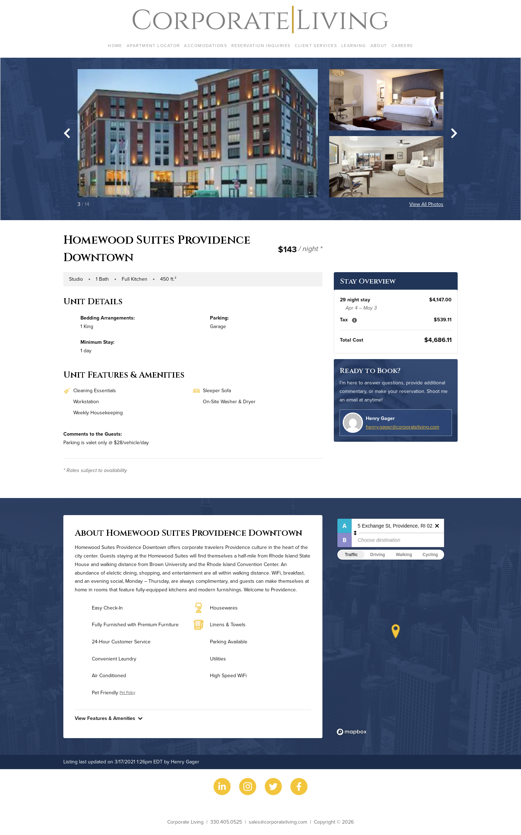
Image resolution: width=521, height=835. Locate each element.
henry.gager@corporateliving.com (402, 426)
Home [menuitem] (115, 45)
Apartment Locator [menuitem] (153, 45)
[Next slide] (454, 133)
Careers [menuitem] (402, 45)
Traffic (351, 554)
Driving (377, 554)
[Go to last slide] (66, 133)
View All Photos (426, 204)
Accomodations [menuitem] (205, 45)
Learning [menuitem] (353, 45)
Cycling (430, 554)
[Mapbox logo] (351, 732)
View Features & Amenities (108, 718)
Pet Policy (127, 692)
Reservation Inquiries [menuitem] (260, 45)
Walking (404, 554)
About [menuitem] (378, 45)
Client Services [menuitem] (316, 45)
